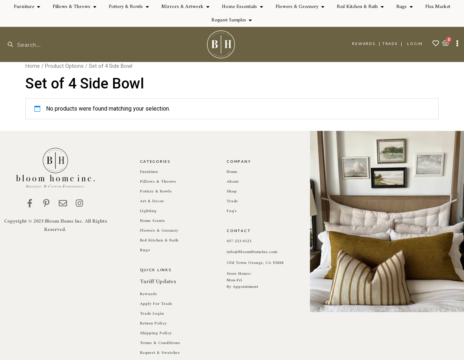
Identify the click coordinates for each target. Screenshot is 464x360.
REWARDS (364, 43)
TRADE (390, 43)
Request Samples (228, 20)
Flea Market (437, 7)
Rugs (401, 7)
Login (415, 43)
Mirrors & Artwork (182, 7)
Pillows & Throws (71, 7)
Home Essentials (239, 7)
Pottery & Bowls (126, 7)
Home (32, 66)
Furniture (24, 7)
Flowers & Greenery (297, 7)
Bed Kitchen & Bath (357, 7)
